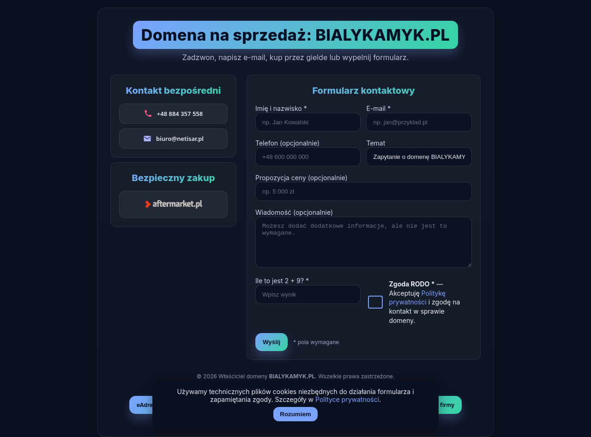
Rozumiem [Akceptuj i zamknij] (295, 414)
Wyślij (271, 342)
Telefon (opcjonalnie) (287, 143)
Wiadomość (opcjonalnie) (294, 212)
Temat (375, 143)
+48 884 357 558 (180, 113)
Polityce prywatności (347, 399)
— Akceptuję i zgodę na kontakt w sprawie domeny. (424, 302)
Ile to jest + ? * (282, 281)
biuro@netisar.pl (180, 138)
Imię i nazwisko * (281, 108)
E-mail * (378, 108)
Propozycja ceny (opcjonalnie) (301, 178)
